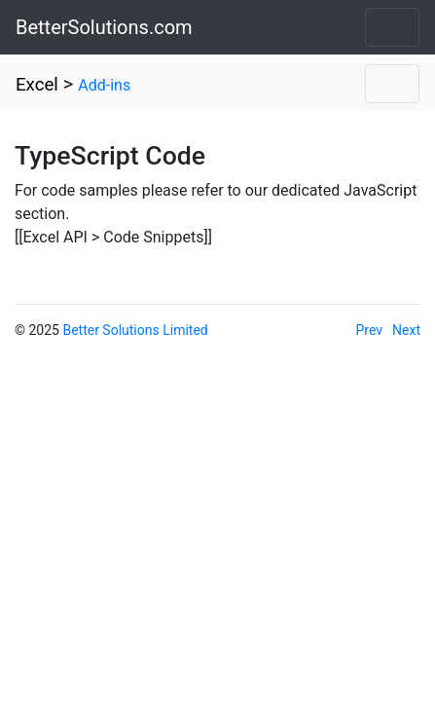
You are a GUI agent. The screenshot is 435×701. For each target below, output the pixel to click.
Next (406, 330)
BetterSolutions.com (104, 27)
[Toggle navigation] (392, 27)
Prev (369, 330)
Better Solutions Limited (134, 330)
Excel (37, 84)
